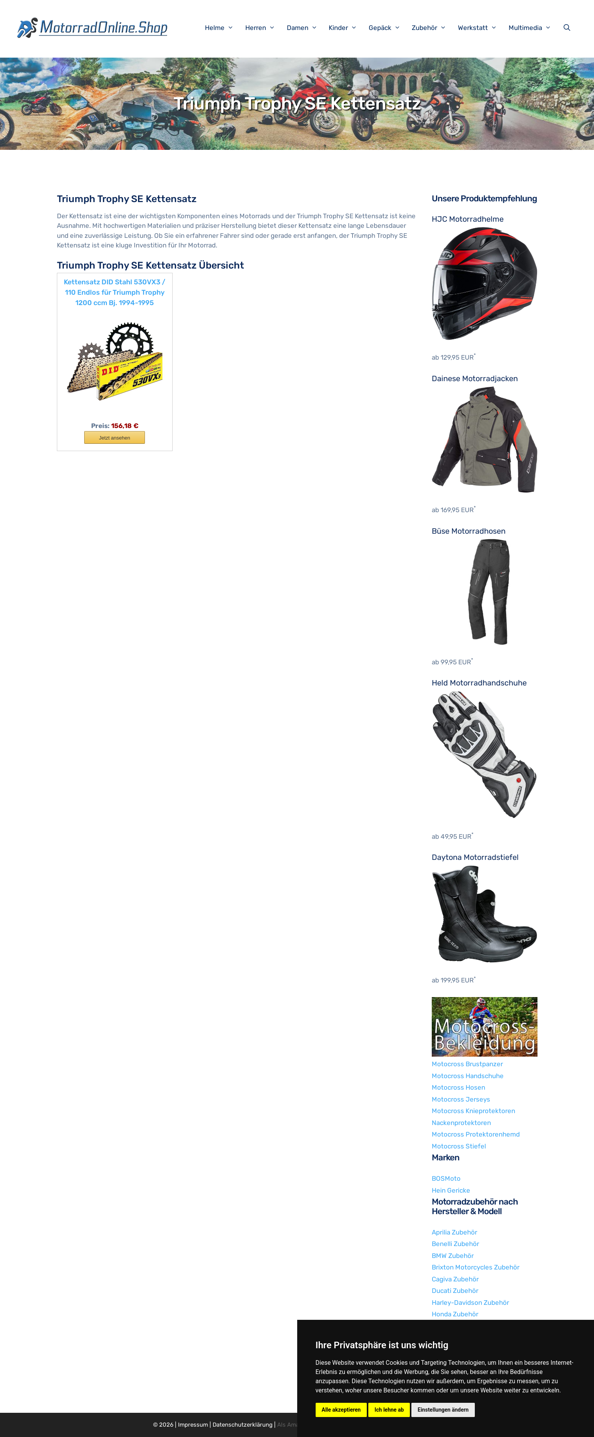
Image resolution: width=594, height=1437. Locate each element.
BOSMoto (446, 1178)
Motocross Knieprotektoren (473, 1111)
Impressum (193, 1424)
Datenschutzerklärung (243, 1424)
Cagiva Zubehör (455, 1279)
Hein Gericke (451, 1190)
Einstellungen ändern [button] (443, 1410)
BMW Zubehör (453, 1255)
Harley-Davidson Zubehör (470, 1302)
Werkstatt (481, 27)
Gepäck (388, 27)
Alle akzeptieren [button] (341, 1410)
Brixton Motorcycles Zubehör (475, 1267)
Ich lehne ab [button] (389, 1410)
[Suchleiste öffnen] (569, 27)
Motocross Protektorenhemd (476, 1134)
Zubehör (433, 27)
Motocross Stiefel (459, 1146)
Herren (264, 27)
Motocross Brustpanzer (467, 1064)
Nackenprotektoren (461, 1123)
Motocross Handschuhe (468, 1076)
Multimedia (534, 27)
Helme (223, 27)
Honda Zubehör (455, 1314)
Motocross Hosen (458, 1087)
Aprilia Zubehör (454, 1232)
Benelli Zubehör (455, 1244)
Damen (306, 27)
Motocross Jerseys (461, 1099)
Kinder (347, 27)
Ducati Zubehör (455, 1290)
